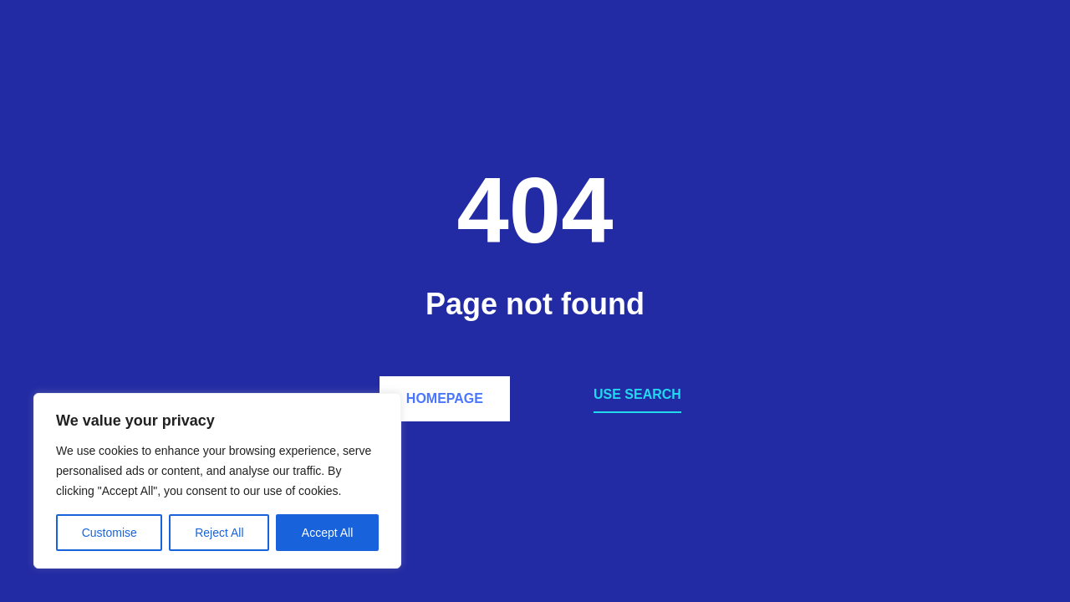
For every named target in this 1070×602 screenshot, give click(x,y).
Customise (109, 532)
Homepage (444, 398)
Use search (637, 394)
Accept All (327, 532)
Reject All (219, 532)
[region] (217, 481)
